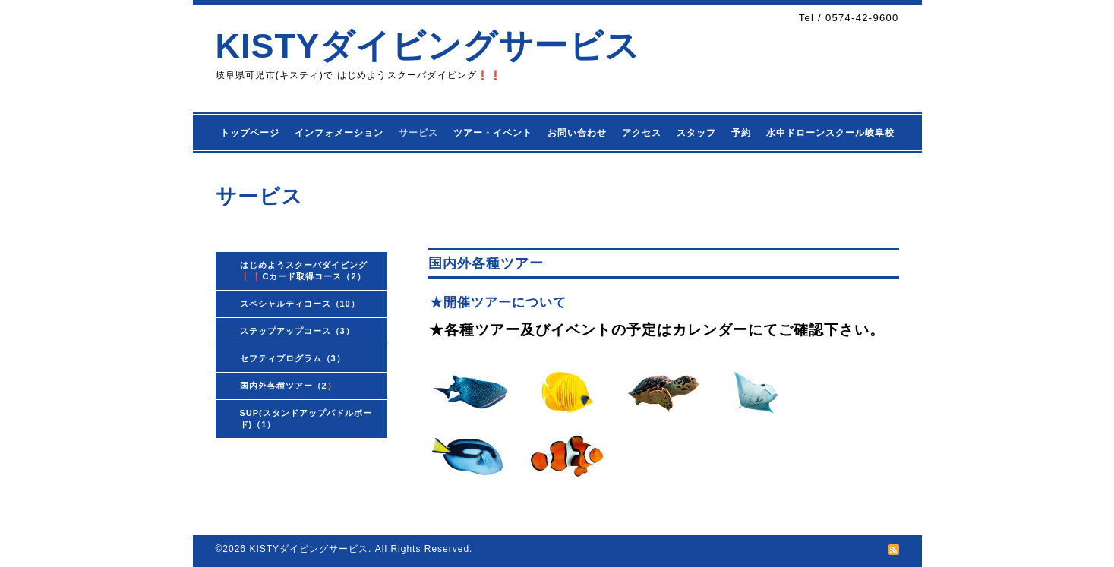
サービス (418, 133)
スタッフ (696, 133)
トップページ (249, 133)
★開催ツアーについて (498, 302)
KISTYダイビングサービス (428, 46)
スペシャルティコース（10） (300, 303)
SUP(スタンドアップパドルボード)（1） (306, 418)
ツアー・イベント (492, 133)
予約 (741, 133)
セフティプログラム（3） (293, 358)
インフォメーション (339, 133)
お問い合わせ (577, 133)
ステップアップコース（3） (297, 330)
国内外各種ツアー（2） (288, 385)
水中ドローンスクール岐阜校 (830, 133)
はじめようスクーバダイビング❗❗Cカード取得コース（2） (304, 270)
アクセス (641, 133)
